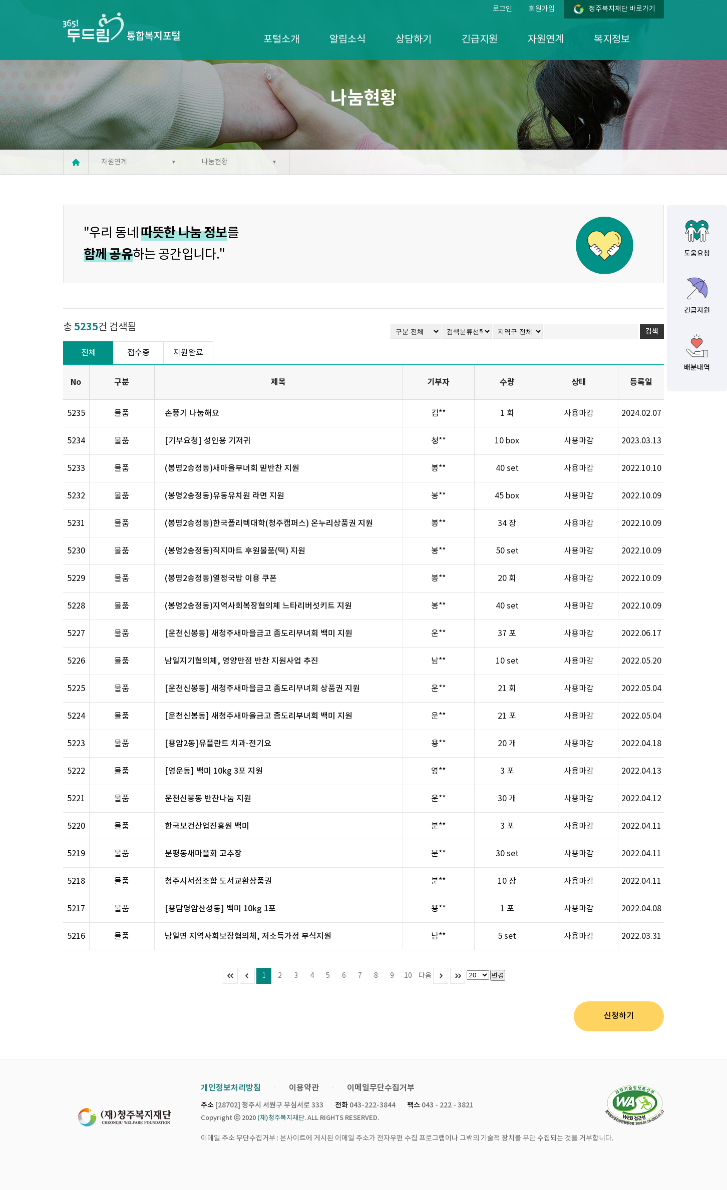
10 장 (507, 881)
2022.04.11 (641, 826)
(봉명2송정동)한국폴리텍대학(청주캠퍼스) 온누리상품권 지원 (269, 523)
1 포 (507, 908)
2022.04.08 (641, 908)
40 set (507, 468)
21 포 (507, 716)
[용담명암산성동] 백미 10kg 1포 (220, 908)
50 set (507, 550)
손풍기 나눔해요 (192, 413)
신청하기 (619, 1015)
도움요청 (697, 253)
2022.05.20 (641, 661)
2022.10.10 (641, 468)
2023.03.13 (641, 440)
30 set (507, 853)
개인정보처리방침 (231, 1088)
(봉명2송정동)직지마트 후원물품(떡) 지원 (235, 550)
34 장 (507, 523)
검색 (651, 331)
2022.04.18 (641, 743)
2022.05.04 (641, 688)
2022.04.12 (641, 798)
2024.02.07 (641, 413)
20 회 (507, 578)
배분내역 (697, 367)
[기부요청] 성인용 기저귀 (208, 440)
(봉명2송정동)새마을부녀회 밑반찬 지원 (232, 468)
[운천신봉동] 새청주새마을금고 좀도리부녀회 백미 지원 (258, 633)
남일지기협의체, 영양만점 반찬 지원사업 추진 (241, 661)
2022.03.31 (641, 936)
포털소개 (281, 40)
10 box (507, 440)
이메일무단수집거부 (381, 1088)
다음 (425, 976)
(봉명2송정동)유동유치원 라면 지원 (224, 495)
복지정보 (612, 40)
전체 (88, 352)
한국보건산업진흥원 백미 (207, 826)
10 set (507, 661)
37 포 (507, 633)
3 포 (507, 771)
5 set (507, 936)
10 (408, 976)
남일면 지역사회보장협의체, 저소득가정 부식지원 (248, 936)
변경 (497, 975)
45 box (507, 495)
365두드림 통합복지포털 (121, 28)
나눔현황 (215, 162)
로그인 (502, 9)
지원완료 (188, 352)
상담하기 (414, 40)
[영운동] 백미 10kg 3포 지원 (214, 771)
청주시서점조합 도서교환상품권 (218, 881)
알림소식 (347, 40)
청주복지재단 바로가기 (622, 9)
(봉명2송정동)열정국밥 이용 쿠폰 (221, 578)
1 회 (507, 413)
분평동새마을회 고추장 (203, 853)
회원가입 (542, 9)
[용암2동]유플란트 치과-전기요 (218, 743)
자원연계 (546, 40)
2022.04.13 (641, 771)
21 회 (507, 688)
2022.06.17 (641, 633)
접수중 (138, 352)
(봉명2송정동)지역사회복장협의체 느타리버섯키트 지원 (258, 606)
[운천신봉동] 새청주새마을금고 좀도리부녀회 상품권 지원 (262, 688)
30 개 (507, 798)
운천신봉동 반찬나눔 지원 (208, 798)
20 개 (507, 743)
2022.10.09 (641, 495)
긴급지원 (480, 40)
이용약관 (304, 1088)
